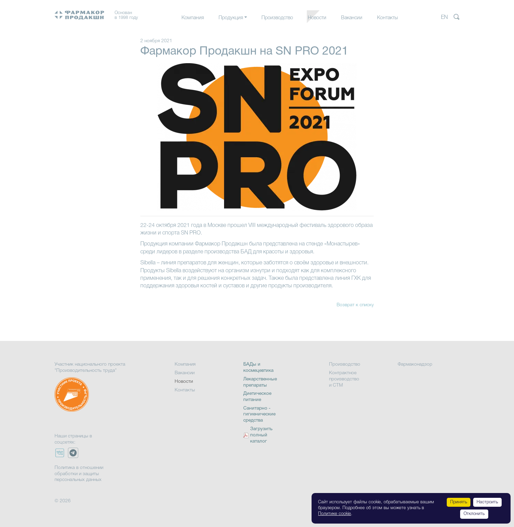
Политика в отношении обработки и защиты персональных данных (79, 474)
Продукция (231, 18)
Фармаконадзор (415, 364)
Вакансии (351, 18)
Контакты (387, 18)
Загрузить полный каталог (261, 435)
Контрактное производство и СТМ (344, 379)
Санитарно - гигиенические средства (259, 414)
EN (444, 17)
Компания (193, 18)
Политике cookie (334, 514)
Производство (277, 18)
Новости (317, 18)
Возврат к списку (355, 305)
